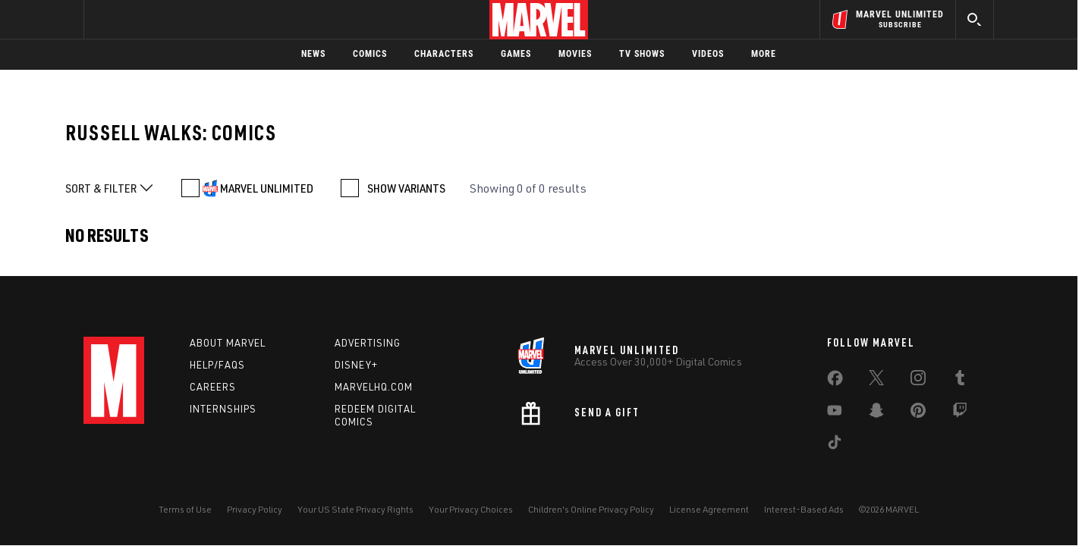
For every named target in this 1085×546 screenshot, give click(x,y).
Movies (575, 54)
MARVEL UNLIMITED (266, 188)
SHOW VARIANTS (406, 188)
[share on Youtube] (834, 413)
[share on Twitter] (876, 380)
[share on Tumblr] (959, 380)
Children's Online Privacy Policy (591, 509)
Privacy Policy (254, 509)
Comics (370, 54)
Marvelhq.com (374, 387)
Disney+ (356, 365)
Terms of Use (185, 509)
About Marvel (228, 343)
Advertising (368, 343)
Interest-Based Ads (804, 509)
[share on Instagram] (918, 380)
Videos (708, 54)
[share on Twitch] (959, 413)
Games (516, 54)
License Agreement (709, 509)
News (313, 54)
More (763, 54)
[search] (974, 19)
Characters (443, 54)
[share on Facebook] (835, 381)
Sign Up (188, 19)
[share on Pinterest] (918, 413)
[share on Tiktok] (834, 445)
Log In (139, 19)
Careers (213, 387)
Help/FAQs (217, 365)
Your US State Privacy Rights (355, 509)
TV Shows (642, 54)
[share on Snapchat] (876, 413)
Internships (223, 409)
